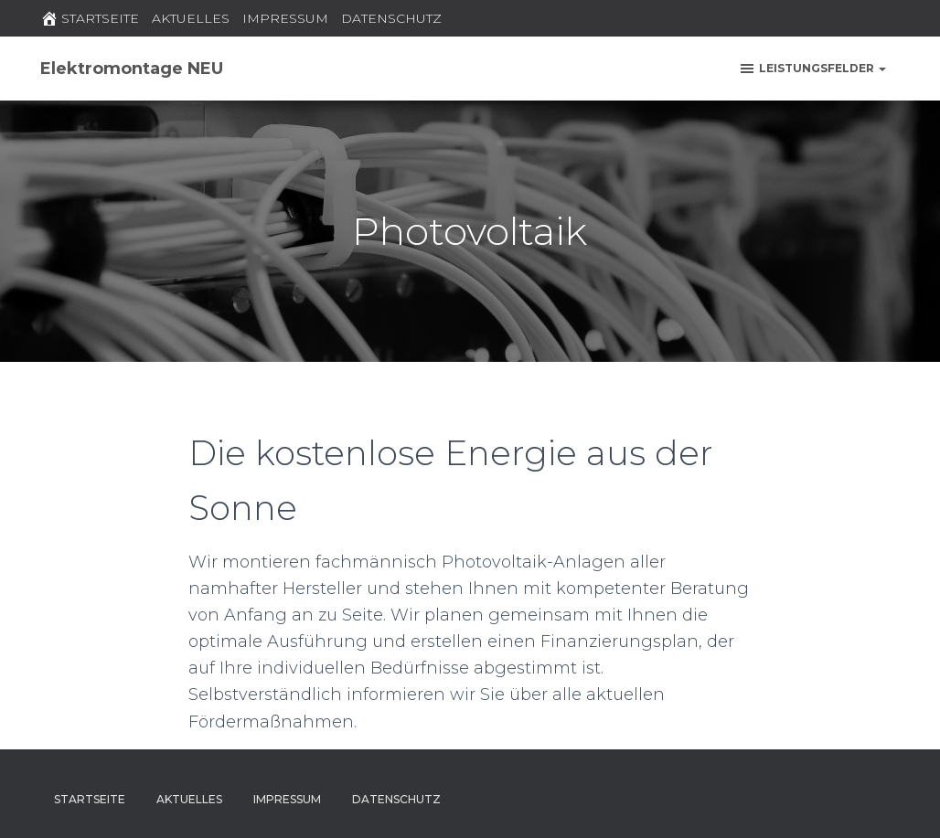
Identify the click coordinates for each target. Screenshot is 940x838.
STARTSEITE (89, 18)
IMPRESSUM (285, 18)
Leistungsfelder (812, 68)
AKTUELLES (191, 18)
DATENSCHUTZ (391, 18)
